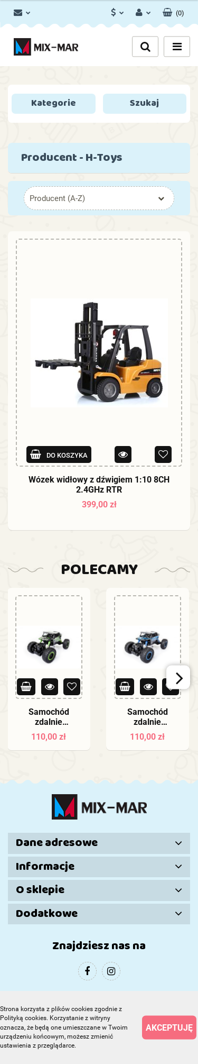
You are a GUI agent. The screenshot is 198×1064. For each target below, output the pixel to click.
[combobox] (99, 198)
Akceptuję (169, 1028)
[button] (173, 10)
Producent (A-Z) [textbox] (57, 198)
